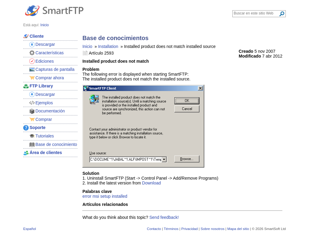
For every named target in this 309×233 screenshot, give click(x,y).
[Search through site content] (256, 13)
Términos (171, 229)
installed (119, 196)
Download (151, 183)
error (86, 196)
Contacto (154, 229)
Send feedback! (164, 217)
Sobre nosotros (213, 229)
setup (105, 196)
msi (96, 196)
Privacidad (189, 229)
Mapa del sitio (238, 229)
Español (29, 229)
